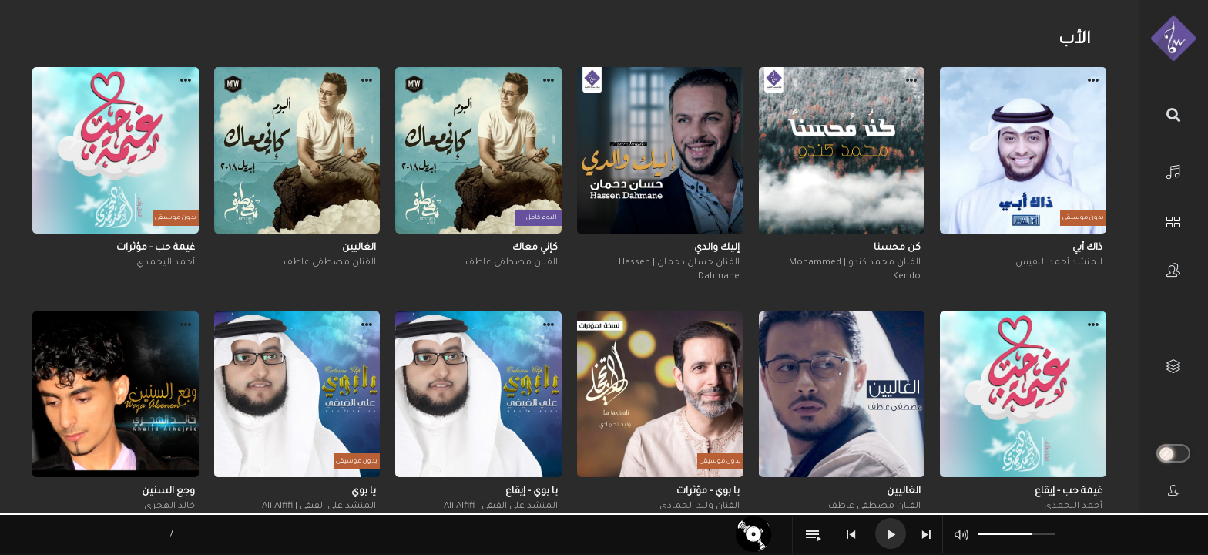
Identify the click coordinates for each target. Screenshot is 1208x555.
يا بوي (363, 491)
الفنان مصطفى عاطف (511, 263)
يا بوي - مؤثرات (708, 491)
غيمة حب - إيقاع (1068, 491)
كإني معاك (535, 248)
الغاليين (359, 248)
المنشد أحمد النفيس (1058, 263)
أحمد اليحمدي (165, 263)
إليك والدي (717, 248)
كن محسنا (897, 248)
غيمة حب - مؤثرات (155, 248)
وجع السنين (168, 491)
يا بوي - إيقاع (531, 491)
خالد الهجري (169, 507)
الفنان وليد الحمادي (699, 507)
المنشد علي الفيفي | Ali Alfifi (501, 507)
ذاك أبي (1087, 248)
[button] (1093, 82)
